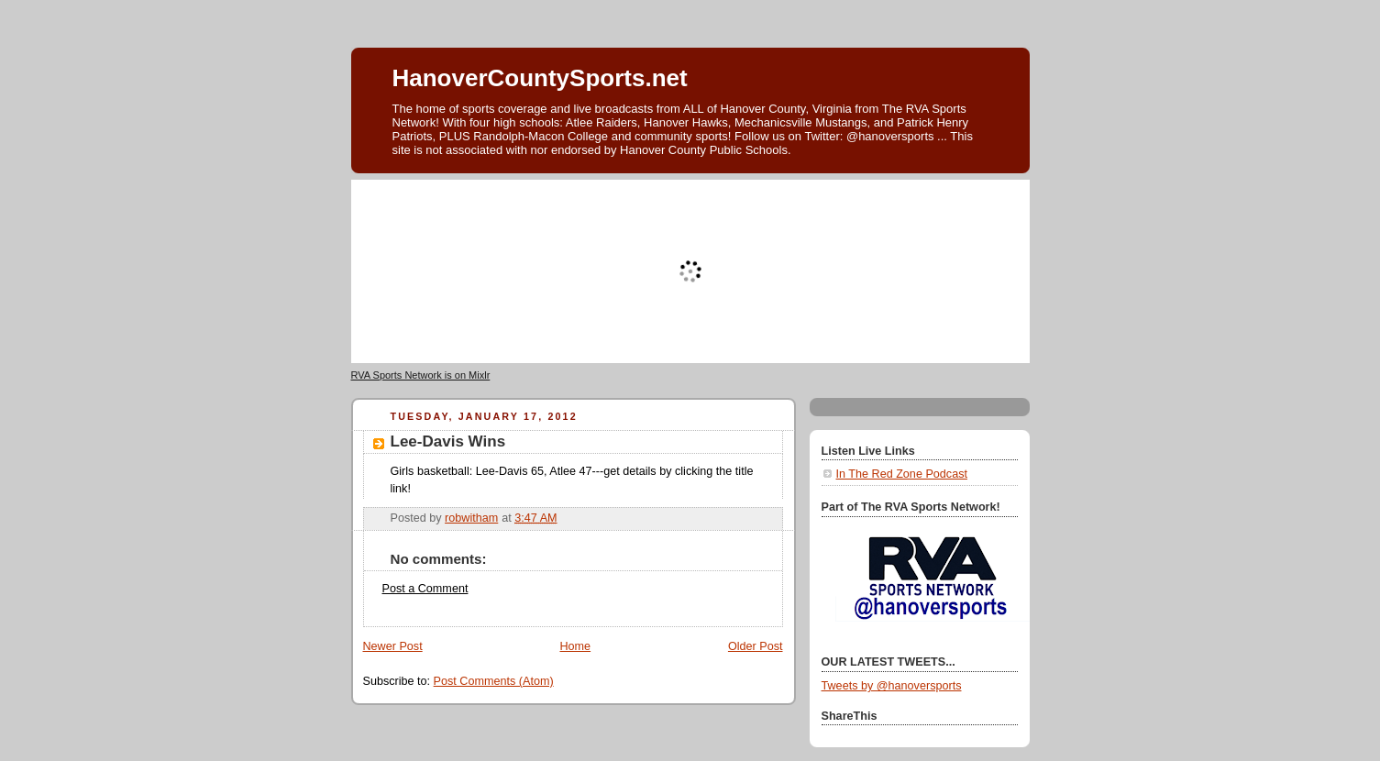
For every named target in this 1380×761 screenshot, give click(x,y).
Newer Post (393, 646)
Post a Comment (425, 588)
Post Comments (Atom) (494, 681)
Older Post (755, 646)
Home (575, 646)
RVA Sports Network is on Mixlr (421, 374)
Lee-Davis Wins (448, 441)
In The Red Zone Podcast (901, 474)
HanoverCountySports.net (540, 78)
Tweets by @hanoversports (892, 685)
